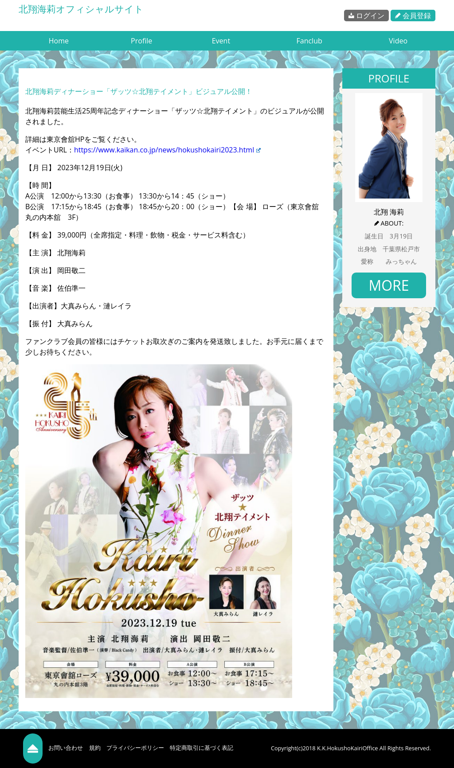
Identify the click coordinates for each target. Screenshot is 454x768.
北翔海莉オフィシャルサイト (81, 9)
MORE (388, 285)
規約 (95, 748)
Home (59, 41)
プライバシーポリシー (135, 748)
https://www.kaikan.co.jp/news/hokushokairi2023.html (167, 150)
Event (221, 41)
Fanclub (309, 41)
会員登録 (413, 15)
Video (398, 41)
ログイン (366, 15)
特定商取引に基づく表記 (201, 748)
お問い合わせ (65, 748)
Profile (141, 41)
